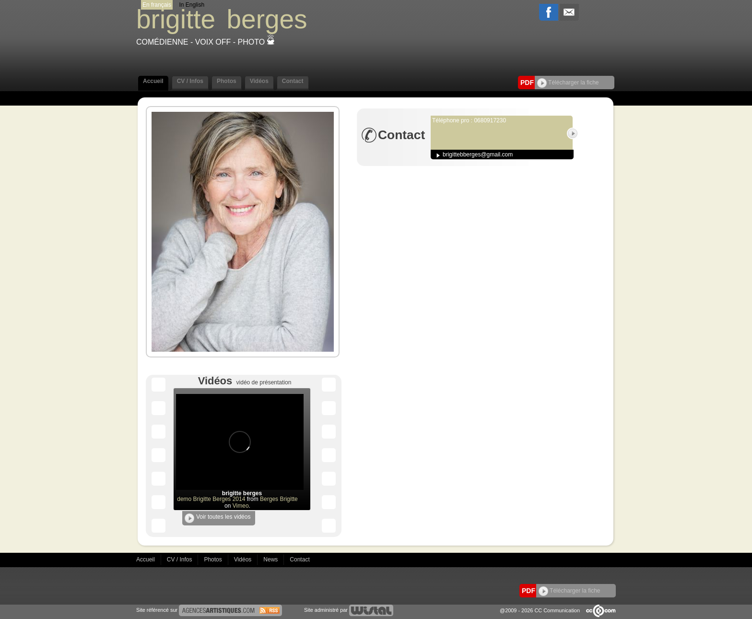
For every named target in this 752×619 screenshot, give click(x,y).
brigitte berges (242, 493)
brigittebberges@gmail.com (478, 154)
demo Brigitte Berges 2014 (211, 499)
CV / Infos (190, 81)
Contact (293, 81)
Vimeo (241, 505)
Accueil (153, 81)
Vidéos (259, 81)
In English (191, 4)
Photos (226, 81)
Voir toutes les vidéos (217, 518)
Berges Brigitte (279, 499)
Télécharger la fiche (568, 82)
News (271, 559)
